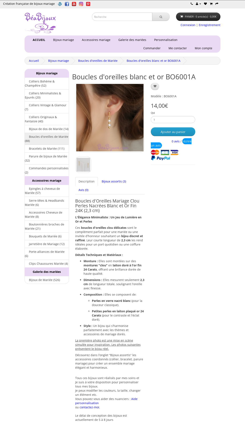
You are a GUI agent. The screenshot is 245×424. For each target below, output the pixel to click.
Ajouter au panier (173, 132)
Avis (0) (83, 190)
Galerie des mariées (131, 40)
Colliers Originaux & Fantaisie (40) (41, 119)
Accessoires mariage (95, 40)
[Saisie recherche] (122, 17)
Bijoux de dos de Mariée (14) (47, 129)
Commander (152, 48)
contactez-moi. (90, 407)
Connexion (188, 25)
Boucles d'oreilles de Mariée (98, 61)
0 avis (176, 141)
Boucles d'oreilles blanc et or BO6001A (153, 61)
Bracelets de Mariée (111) (44, 149)
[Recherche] (161, 17)
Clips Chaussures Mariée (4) (46, 264)
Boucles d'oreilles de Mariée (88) (46, 139)
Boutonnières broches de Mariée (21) (44, 226)
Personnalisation (165, 40)
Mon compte (204, 48)
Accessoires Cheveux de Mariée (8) (43, 214)
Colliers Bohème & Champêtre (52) (40, 83)
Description (87, 181)
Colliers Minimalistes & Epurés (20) (43, 95)
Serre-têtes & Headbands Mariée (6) (44, 203)
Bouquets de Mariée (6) (43, 236)
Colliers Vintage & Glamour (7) (45, 107)
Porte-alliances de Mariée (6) (45, 254)
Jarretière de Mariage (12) (45, 244)
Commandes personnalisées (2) (47, 170)
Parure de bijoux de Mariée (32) (46, 158)
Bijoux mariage (62, 40)
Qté (153, 113)
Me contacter (179, 48)
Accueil (34, 61)
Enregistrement (209, 25)
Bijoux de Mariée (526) (42, 280)
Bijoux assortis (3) (114, 181)
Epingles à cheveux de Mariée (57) (42, 191)
